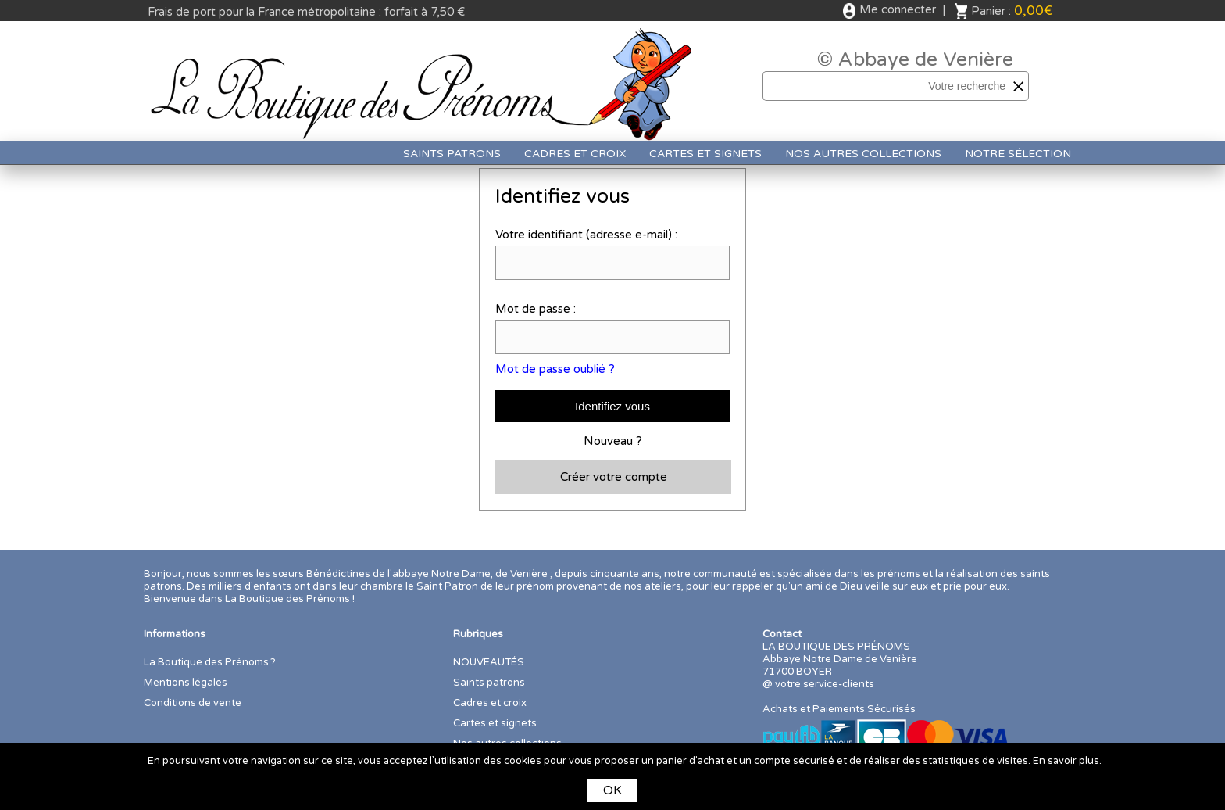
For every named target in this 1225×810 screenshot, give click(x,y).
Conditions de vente (192, 703)
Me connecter (897, 9)
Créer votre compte (613, 477)
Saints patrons (452, 153)
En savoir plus (1066, 760)
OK (612, 790)
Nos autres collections (863, 153)
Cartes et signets (705, 153)
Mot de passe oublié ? (555, 369)
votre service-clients (824, 684)
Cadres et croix (575, 153)
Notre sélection (1018, 153)
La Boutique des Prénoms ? (210, 662)
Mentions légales (185, 682)
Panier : (1011, 10)
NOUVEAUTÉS (488, 662)
